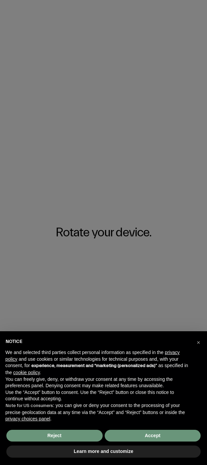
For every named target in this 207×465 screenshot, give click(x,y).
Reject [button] (54, 435)
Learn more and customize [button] (103, 451)
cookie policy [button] (26, 372)
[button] (198, 342)
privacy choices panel (27, 418)
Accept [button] (152, 435)
